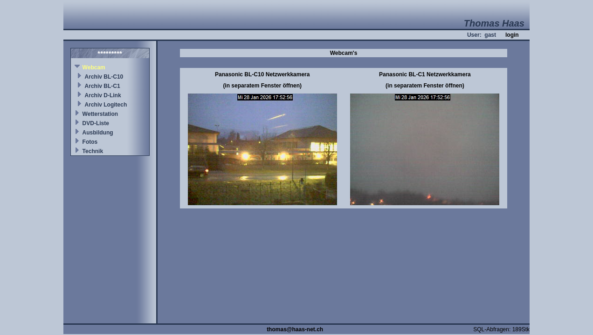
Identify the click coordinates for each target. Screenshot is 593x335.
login (512, 35)
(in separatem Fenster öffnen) (262, 85)
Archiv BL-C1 (102, 86)
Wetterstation (100, 114)
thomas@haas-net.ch (295, 329)
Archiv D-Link (103, 95)
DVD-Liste (96, 123)
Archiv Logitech (106, 104)
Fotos (90, 142)
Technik (93, 151)
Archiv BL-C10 (104, 77)
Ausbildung (98, 132)
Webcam (94, 67)
